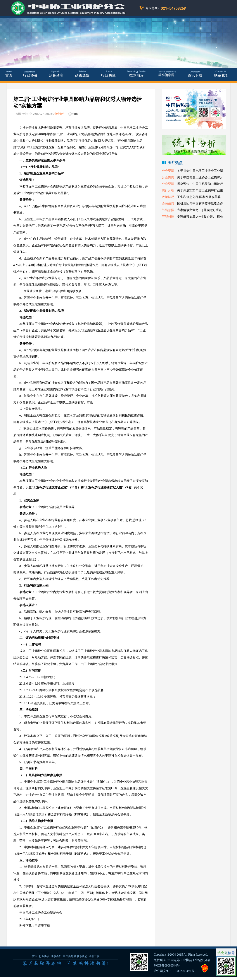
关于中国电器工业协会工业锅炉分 (200, 177)
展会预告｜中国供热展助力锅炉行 (200, 184)
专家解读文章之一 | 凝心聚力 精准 (200, 216)
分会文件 (59, 113)
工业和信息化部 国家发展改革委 (199, 197)
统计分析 (168, 190)
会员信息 (168, 203)
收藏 (75, 113)
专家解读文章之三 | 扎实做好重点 (199, 210)
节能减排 (168, 210)
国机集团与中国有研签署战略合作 (200, 203)
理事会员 (56, 956)
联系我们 (82, 956)
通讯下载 (94, 956)
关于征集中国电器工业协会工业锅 (200, 170)
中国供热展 (69, 956)
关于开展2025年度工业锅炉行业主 (200, 190)
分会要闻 (168, 170)
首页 (34, 956)
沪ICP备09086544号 (167, 965)
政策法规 (168, 197)
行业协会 (44, 956)
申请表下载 (42, 925)
